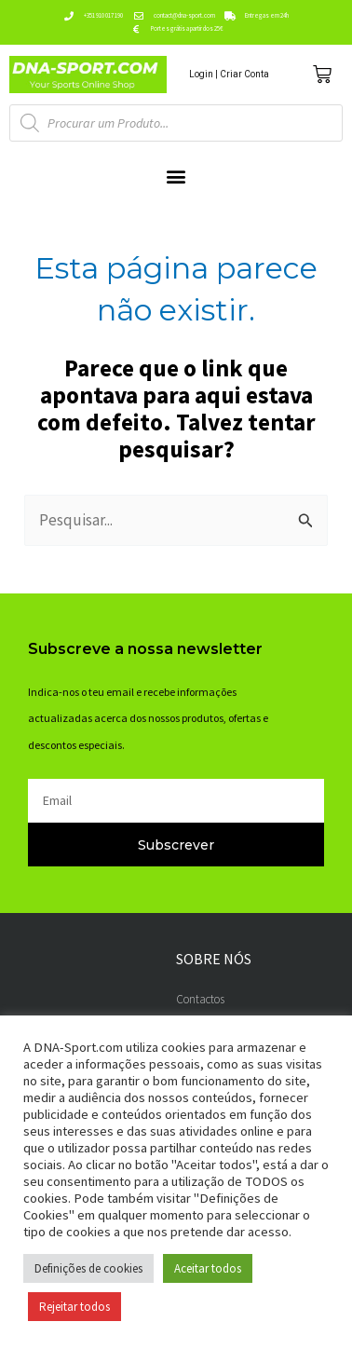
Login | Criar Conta (229, 74)
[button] (176, 175)
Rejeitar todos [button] (74, 1307)
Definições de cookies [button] (88, 1268)
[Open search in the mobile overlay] (176, 123)
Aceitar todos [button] (207, 1268)
